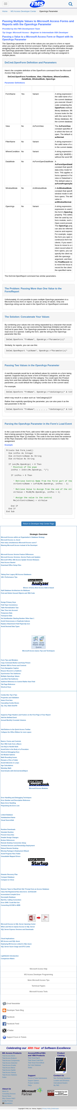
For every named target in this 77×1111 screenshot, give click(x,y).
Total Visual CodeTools (35, 1060)
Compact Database (7, 877)
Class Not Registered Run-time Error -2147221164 (18, 892)
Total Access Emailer (9, 1065)
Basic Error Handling (8, 803)
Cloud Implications (7, 938)
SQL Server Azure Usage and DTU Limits (15, 946)
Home (5, 11)
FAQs (30, 1085)
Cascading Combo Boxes (10, 703)
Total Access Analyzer (9, 1058)
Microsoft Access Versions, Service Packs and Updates (20, 557)
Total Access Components (11, 1060)
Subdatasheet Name (8, 817)
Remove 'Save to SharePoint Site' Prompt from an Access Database (25, 889)
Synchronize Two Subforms (11, 673)
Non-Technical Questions (62, 1078)
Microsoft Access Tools (38, 992)
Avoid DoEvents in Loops (10, 763)
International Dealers (60, 1083)
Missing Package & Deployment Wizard (15, 851)
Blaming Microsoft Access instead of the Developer (19, 545)
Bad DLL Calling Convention (11, 900)
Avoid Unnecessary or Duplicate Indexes (15, 621)
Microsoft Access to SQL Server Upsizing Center (18, 924)
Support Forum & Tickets (14, 1037)
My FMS (56, 1085)
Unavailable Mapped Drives (10, 856)
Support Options (33, 1080)
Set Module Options (8, 755)
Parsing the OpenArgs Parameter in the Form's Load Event (38, 424)
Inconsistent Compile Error (10, 894)
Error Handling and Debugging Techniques (16, 797)
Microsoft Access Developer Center (38, 529)
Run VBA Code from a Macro (11, 744)
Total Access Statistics (9, 1075)
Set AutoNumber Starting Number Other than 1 (17, 618)
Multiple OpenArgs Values (10, 676)
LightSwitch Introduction (10, 956)
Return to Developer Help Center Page (38, 524)
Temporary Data (6, 613)
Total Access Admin (8, 1056)
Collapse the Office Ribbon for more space (16, 732)
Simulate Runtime (7, 832)
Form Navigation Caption (10, 668)
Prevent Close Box (7, 835)
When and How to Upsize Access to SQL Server (18, 927)
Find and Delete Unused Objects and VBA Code (18, 593)
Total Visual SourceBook (36, 1063)
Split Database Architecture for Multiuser (15, 590)
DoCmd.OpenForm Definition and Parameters (31, 62)
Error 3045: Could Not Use (10, 902)
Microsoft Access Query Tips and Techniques (38, 651)
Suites (4, 1077)
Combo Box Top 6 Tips (9, 695)
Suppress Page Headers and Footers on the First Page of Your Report (26, 715)
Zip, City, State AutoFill (9, 706)
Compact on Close (7, 880)
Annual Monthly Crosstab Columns (13, 720)
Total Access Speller (9, 1070)
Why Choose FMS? (8, 1098)
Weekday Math (6, 768)
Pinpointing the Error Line (10, 806)
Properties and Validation (10, 697)
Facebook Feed (11, 1024)
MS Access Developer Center (23, 11)
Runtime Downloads (8, 829)
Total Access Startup (9, 1072)
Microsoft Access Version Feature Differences (17, 554)
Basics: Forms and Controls (11, 741)
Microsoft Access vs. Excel (10, 540)
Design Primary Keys (8, 602)
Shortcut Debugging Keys (10, 752)
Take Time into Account (9, 610)
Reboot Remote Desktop (9, 848)
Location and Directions (61, 1080)
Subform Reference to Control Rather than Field (18, 681)
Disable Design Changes (9, 837)
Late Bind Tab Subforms (9, 679)
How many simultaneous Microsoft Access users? (19, 542)
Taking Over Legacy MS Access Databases (16, 574)
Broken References (8, 840)
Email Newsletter (11, 1003)
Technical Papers (38, 986)
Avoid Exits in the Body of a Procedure (15, 749)
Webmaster (55, 1108)
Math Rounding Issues (9, 757)
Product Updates (33, 1083)
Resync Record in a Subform (11, 671)
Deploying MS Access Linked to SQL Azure (16, 944)
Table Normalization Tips (9, 607)
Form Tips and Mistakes (9, 660)
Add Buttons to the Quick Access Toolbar (16, 729)
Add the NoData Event (9, 717)
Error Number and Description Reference (15, 800)
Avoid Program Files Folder (10, 854)
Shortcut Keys (6, 687)
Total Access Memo (8, 1068)
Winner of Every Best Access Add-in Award (38, 588)
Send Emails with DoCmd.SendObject (14, 771)
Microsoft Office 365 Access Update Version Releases (20, 560)
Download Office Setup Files (11, 565)
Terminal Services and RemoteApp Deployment (18, 845)
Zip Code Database (34, 1065)
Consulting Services (8, 1094)
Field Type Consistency (9, 605)
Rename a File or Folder (9, 760)
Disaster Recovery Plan (9, 874)
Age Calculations (7, 765)
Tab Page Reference (8, 684)
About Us (5, 1091)
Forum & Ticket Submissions (37, 1078)
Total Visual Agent (34, 1058)
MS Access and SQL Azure (10, 941)
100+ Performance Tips (9, 577)
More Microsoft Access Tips (38, 980)
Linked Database (7, 815)
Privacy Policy (46, 1108)
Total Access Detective (9, 1063)
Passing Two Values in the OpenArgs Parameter (32, 365)
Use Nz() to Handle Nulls (9, 746)
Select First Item (6, 700)
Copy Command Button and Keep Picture (15, 663)
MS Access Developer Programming (38, 974)
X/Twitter (8, 1030)
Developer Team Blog (13, 1010)
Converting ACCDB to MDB (10, 905)
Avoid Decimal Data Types (10, 626)
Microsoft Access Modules (38, 788)
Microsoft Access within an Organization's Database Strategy (23, 537)
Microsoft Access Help (38, 969)
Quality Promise (7, 1101)
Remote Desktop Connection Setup (13, 843)
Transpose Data (6, 616)
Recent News (6, 1096)
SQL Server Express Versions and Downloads (17, 929)
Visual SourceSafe (7, 820)
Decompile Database (8, 897)
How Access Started (8, 562)
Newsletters (8, 1103)
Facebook (9, 1017)
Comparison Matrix (8, 958)
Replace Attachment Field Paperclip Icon (15, 624)
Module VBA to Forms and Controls (13, 665)
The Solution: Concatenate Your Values (27, 317)
